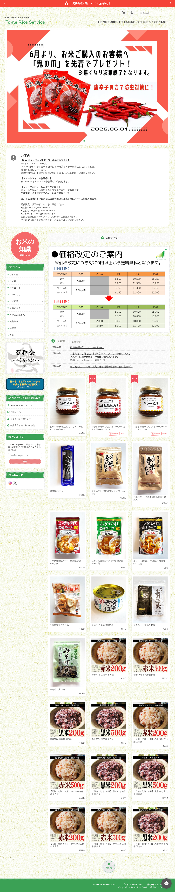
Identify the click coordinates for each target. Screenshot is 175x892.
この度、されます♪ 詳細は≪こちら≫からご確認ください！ (100, 357)
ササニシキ (15, 288)
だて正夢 (14, 301)
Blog (147, 22)
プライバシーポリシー (20, 419)
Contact (161, 22)
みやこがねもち (17, 315)
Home (102, 22)
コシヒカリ (15, 294)
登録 (25, 461)
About (115, 22)
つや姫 (13, 281)
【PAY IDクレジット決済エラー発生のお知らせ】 (45, 160)
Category (131, 22)
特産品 (13, 328)
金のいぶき (15, 308)
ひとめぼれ (15, 274)
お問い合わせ (16, 412)
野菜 (12, 335)
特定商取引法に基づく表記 (22, 425)
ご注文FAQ (109, 238)
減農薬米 (14, 321)
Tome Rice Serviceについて (22, 405)
